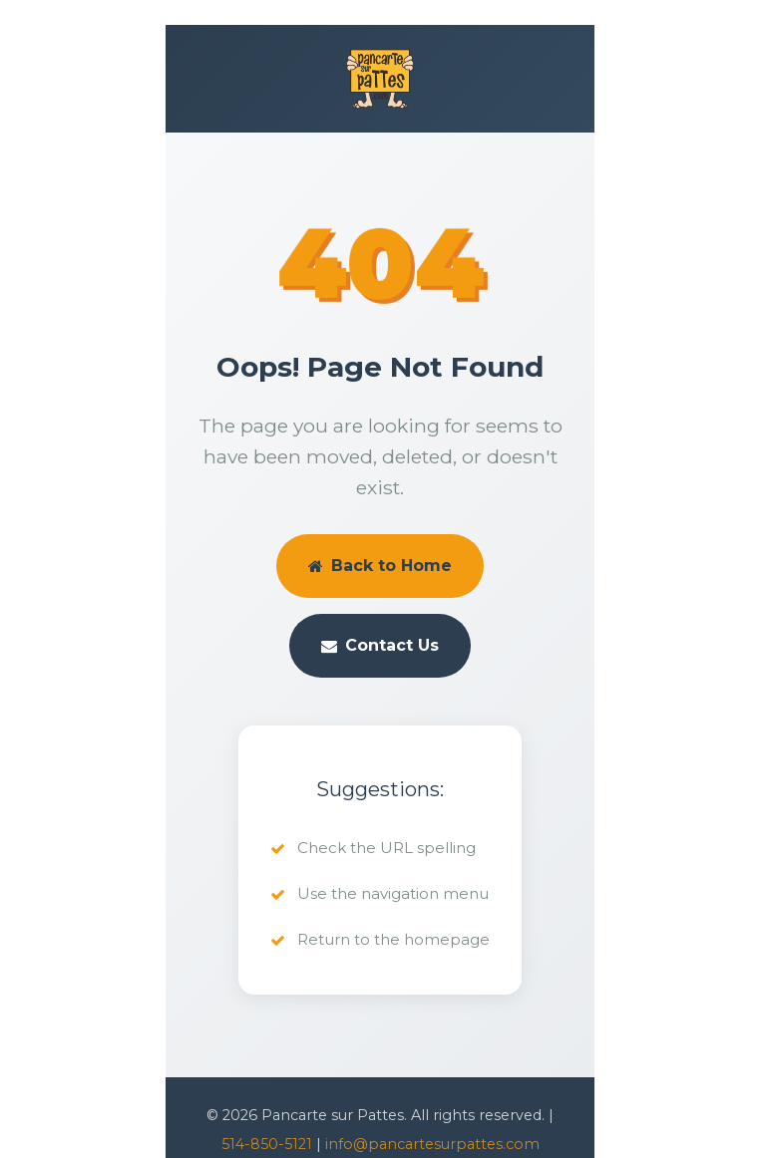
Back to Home (380, 565)
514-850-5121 (266, 1144)
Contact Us (380, 645)
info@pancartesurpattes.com (432, 1144)
